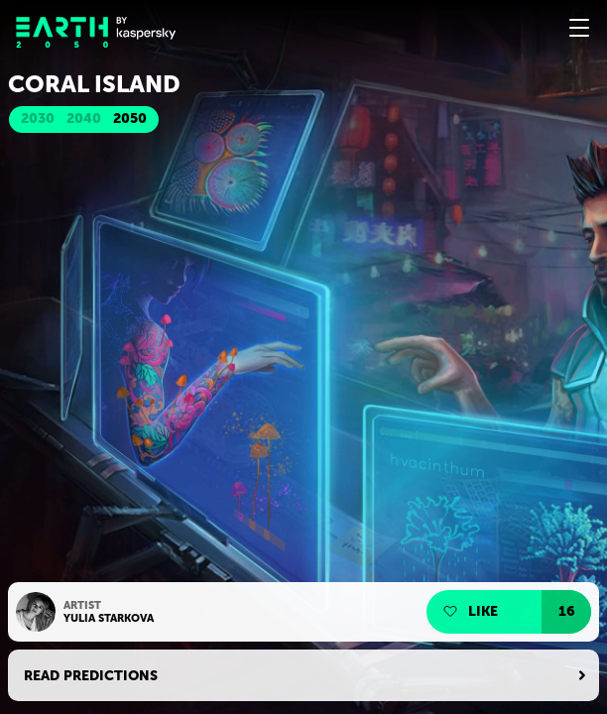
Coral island (94, 84)
